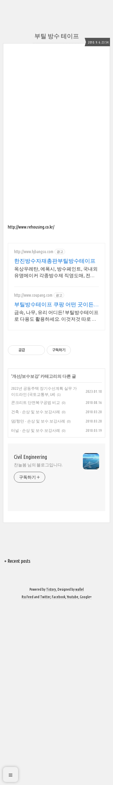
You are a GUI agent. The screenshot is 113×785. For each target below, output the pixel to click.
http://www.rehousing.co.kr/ (31, 226)
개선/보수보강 (25, 421)
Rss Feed (27, 642)
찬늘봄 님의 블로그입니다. (38, 509)
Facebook (58, 642)
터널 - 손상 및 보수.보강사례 (35, 475)
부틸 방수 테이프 (56, 35)
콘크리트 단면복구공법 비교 (35, 447)
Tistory (51, 634)
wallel (79, 634)
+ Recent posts (17, 605)
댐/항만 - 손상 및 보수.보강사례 (38, 466)
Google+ (86, 642)
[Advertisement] (56, 308)
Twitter (45, 642)
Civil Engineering (30, 502)
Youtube (72, 642)
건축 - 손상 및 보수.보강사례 (35, 456)
